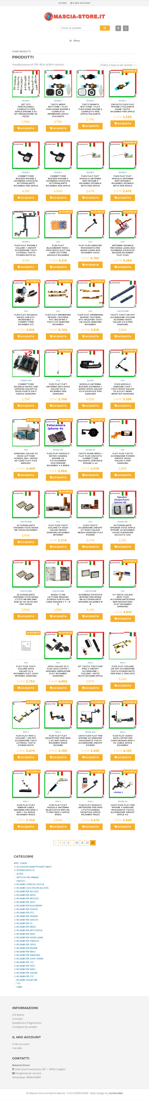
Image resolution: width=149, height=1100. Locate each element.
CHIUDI (23, 863)
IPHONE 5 (26, 101)
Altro (20, 873)
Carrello (17, 1048)
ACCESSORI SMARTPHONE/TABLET (34, 866)
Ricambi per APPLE (26, 895)
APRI (16, 863)
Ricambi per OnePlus (28, 940)
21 (82, 843)
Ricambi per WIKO (26, 969)
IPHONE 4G (90, 450)
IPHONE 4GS (58, 450)
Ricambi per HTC (25, 912)
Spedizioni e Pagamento (27, 1023)
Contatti (17, 1019)
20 (77, 843)
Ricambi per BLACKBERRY (30, 905)
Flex (58, 242)
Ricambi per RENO (26, 951)
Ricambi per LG (24, 923)
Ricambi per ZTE (25, 976)
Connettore (26, 380)
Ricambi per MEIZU (26, 926)
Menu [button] (77, 40)
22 (87, 843)
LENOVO (21, 880)
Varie (19, 987)
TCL (19, 983)
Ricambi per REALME (27, 948)
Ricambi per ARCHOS (28, 898)
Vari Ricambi (123, 311)
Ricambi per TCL (25, 962)
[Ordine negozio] (118, 65)
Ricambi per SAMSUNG (28, 955)
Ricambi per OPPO (26, 944)
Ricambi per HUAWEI (27, 916)
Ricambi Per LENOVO (27, 919)
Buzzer (90, 380)
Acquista (25, 128)
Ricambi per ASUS (26, 902)
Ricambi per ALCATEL (28, 891)
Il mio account (20, 1044)
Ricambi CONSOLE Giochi (30, 884)
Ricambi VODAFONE (27, 980)
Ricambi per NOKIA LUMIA (30, 937)
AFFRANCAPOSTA (25, 870)
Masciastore (74, 16)
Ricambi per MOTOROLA (29, 930)
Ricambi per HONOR (27, 909)
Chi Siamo (18, 1015)
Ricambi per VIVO (26, 965)
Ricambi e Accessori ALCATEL (33, 887)
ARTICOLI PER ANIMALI (28, 877)
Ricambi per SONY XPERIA (30, 958)
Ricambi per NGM (26, 933)
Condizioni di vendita (24, 1027)
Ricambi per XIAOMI (27, 972)
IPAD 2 (90, 662)
